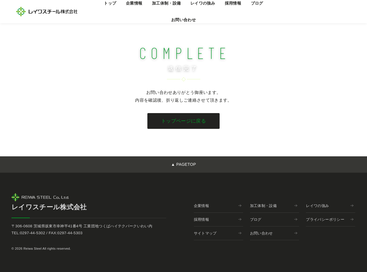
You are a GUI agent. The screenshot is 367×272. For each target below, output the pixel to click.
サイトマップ (217, 233)
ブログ (274, 219)
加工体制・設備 (274, 206)
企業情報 (217, 206)
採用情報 (217, 219)
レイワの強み (330, 206)
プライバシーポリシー (330, 219)
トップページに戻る (183, 121)
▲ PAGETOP (183, 164)
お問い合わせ (183, 19)
